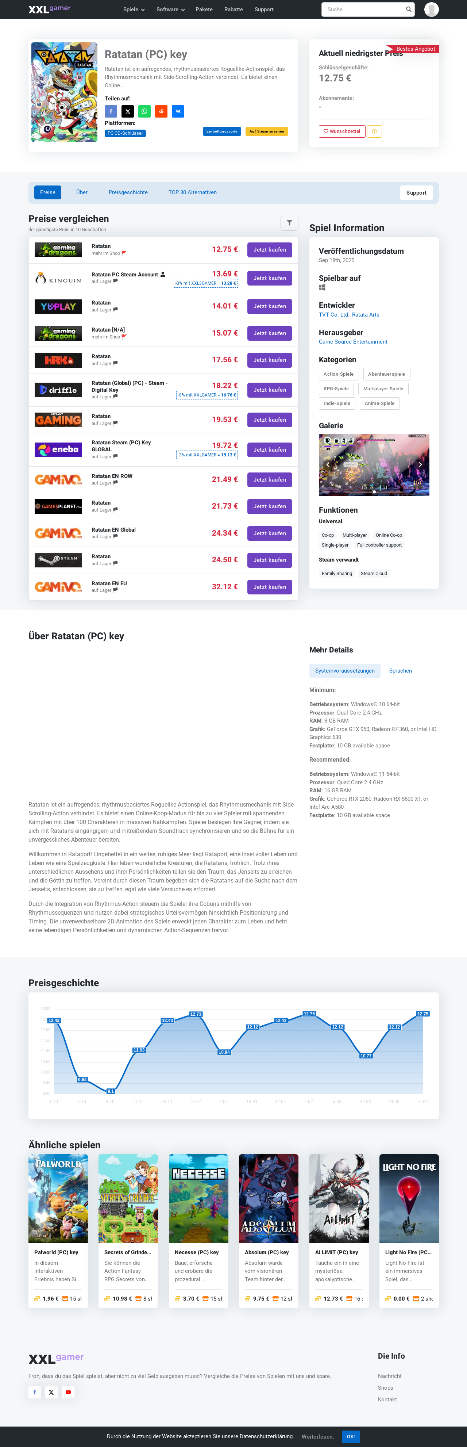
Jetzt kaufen (270, 249)
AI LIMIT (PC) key (336, 1252)
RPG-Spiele (336, 388)
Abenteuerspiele (386, 374)
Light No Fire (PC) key (407, 1252)
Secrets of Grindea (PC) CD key (127, 1252)
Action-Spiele (339, 374)
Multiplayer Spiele (383, 388)
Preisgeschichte (128, 192)
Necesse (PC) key (197, 1252)
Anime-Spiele (379, 403)
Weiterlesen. (318, 1436)
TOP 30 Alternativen (193, 192)
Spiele (133, 9)
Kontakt (387, 1399)
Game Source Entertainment (353, 341)
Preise (47, 192)
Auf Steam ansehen (266, 131)
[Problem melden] (374, 131)
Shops (385, 1388)
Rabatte (233, 9)
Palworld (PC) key (56, 1252)
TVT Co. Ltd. (334, 314)
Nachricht (390, 1376)
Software (170, 9)
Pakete (204, 9)
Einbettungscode (222, 131)
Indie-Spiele (337, 403)
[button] (431, 9)
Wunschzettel (342, 131)
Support (264, 9)
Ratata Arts (365, 314)
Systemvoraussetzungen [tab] (345, 670)
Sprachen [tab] (400, 670)
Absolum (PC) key (267, 1252)
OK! (351, 1436)
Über (82, 192)
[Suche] (368, 9)
